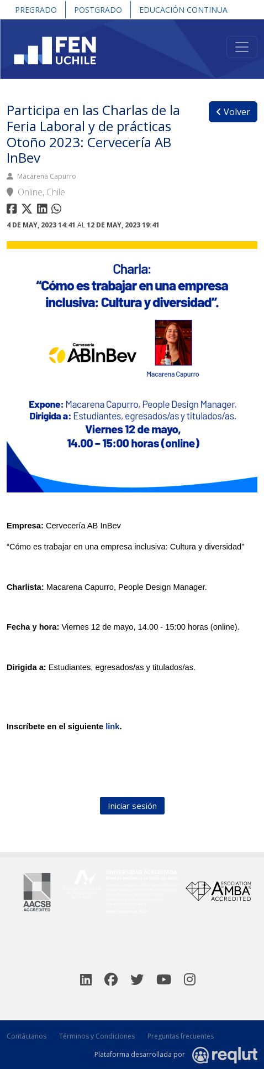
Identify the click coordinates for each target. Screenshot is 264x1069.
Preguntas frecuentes (180, 1036)
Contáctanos (26, 1036)
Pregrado (36, 9)
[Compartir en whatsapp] (57, 210)
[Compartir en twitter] (28, 210)
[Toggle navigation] (241, 47)
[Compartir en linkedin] (44, 210)
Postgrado (98, 9)
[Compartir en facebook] (13, 210)
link (112, 726)
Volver (233, 112)
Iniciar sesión (132, 805)
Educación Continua (183, 9)
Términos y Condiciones (97, 1036)
